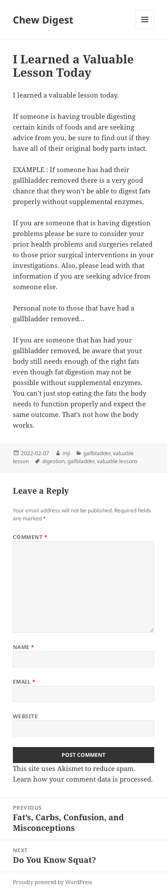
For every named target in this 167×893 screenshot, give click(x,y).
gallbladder (96, 453)
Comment (30, 537)
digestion (53, 461)
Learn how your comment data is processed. (83, 779)
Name (24, 647)
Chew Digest (43, 19)
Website (25, 716)
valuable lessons (117, 461)
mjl (66, 453)
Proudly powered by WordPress (52, 882)
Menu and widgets (145, 28)
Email (24, 681)
